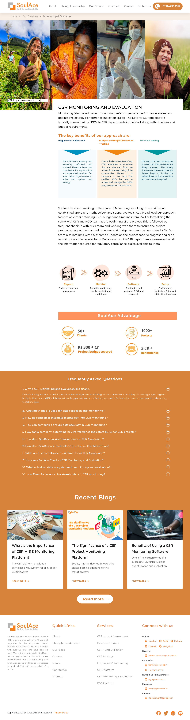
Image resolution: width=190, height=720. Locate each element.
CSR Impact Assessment (113, 636)
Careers (128, 6)
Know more (19, 581)
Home (13, 16)
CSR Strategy (20, 126)
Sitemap (57, 676)
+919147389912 (167, 6)
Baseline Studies (108, 643)
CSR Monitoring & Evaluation (22, 151)
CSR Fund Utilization (24, 118)
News (56, 663)
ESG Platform (20, 161)
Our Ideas (114, 6)
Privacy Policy (61, 712)
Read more (93, 599)
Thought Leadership (72, 6)
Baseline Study (21, 110)
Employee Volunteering (26, 134)
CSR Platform (20, 141)
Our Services (96, 6)
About (52, 6)
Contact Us (144, 6)
